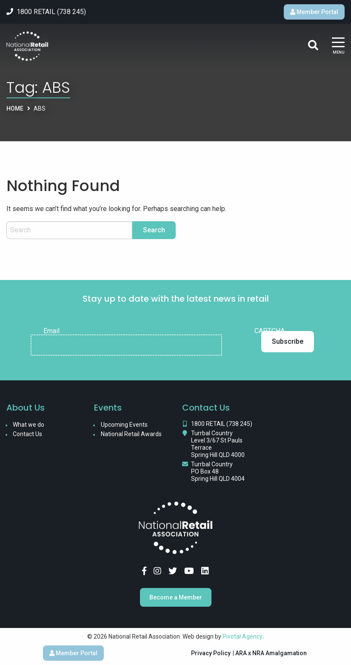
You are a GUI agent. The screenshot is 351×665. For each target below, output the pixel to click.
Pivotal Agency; (243, 636)
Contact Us (27, 434)
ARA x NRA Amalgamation (271, 653)
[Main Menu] (338, 46)
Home (14, 108)
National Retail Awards (131, 434)
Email (51, 331)
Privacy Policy (211, 653)
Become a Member (175, 597)
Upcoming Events (124, 424)
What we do (28, 424)
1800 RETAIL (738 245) (221, 423)
